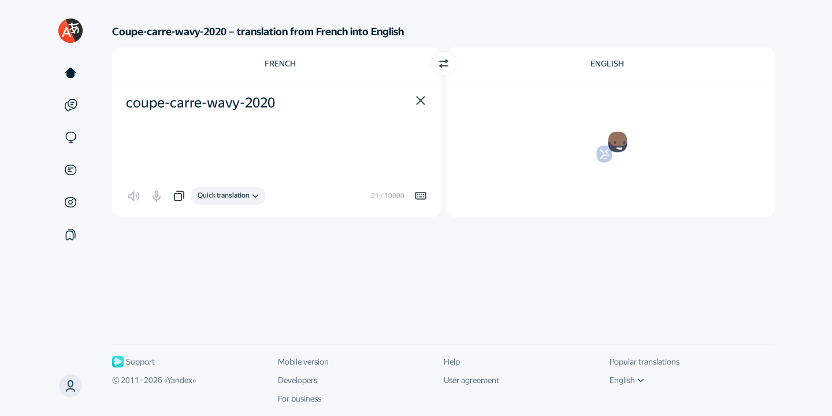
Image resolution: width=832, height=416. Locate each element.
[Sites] (70, 137)
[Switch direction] (443, 63)
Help (452, 361)
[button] (70, 386)
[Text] (70, 72)
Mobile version (303, 361)
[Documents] (70, 169)
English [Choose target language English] (607, 63)
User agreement (471, 380)
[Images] (70, 202)
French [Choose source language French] (280, 63)
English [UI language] (627, 380)
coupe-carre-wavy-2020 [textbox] (200, 103)
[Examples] (70, 105)
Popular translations (644, 361)
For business (299, 398)
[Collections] (70, 234)
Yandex (179, 380)
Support (133, 361)
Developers (297, 380)
